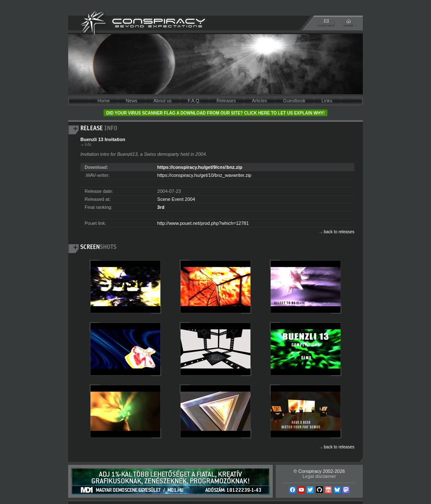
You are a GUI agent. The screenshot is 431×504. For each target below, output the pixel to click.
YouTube (301, 489)
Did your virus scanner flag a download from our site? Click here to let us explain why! (215, 113)
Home (103, 100)
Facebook (292, 489)
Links (327, 100)
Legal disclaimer (319, 476)
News (132, 100)
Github (319, 489)
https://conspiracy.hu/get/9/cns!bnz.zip (199, 167)
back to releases (339, 231)
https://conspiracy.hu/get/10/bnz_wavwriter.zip (204, 175)
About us (162, 100)
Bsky (337, 489)
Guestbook (294, 100)
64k (88, 144)
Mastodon (346, 489)
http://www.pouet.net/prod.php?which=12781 (203, 223)
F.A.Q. (194, 100)
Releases (226, 100)
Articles (259, 100)
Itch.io (328, 489)
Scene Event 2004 (176, 199)
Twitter (310, 489)
